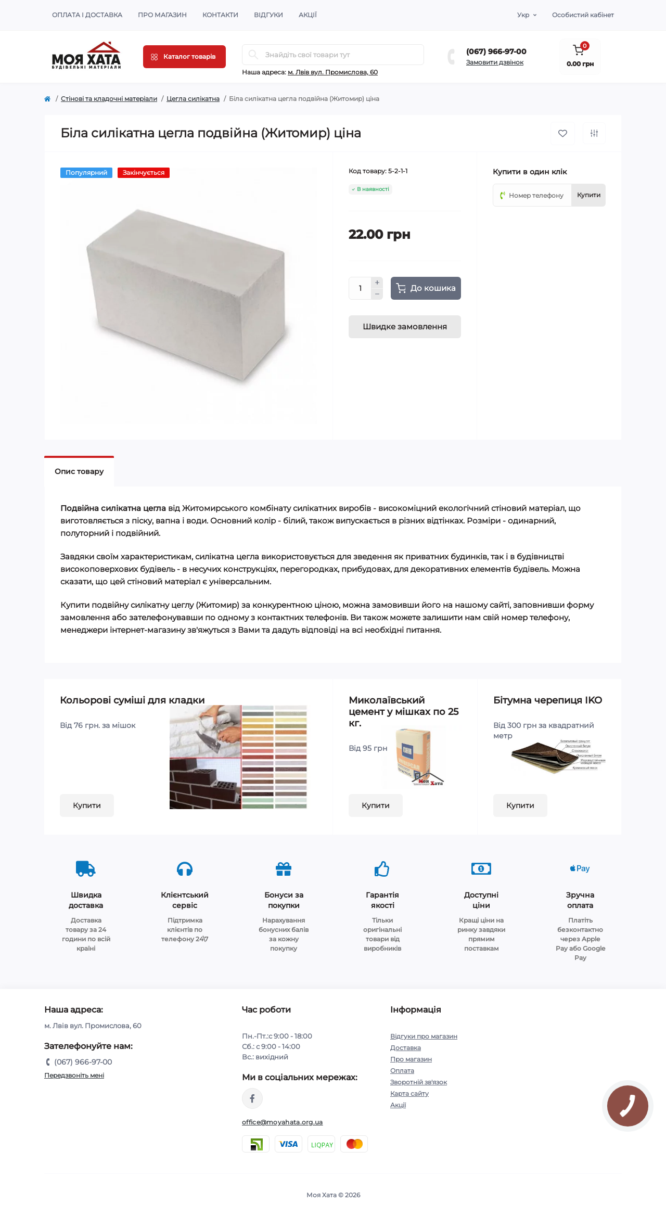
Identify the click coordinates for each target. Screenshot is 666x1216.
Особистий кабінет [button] (583, 15)
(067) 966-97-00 (496, 51)
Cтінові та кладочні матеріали (109, 99)
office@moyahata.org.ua (282, 1122)
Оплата (402, 1070)
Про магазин (162, 15)
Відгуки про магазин (423, 1036)
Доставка (405, 1048)
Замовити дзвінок (494, 62)
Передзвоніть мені (74, 1075)
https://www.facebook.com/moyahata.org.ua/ (252, 1098)
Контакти (220, 15)
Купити (87, 805)
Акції (308, 15)
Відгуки (268, 15)
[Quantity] (360, 288)
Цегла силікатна (193, 99)
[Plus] (377, 282)
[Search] (253, 54)
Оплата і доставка (87, 15)
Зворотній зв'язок (418, 1082)
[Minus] (377, 294)
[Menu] (184, 56)
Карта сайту (409, 1093)
